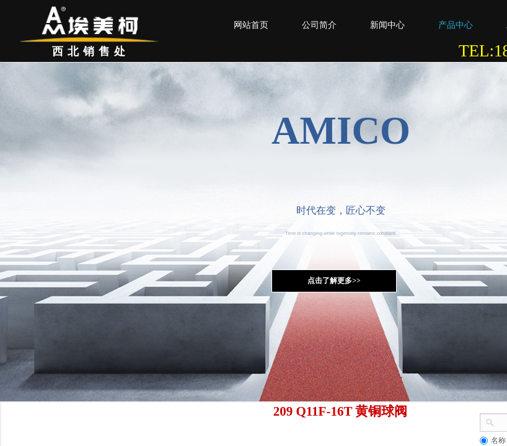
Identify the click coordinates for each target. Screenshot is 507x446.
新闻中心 (387, 25)
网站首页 (251, 25)
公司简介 (319, 25)
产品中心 (455, 25)
